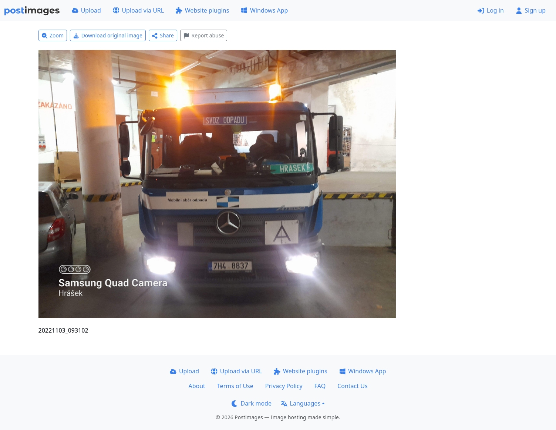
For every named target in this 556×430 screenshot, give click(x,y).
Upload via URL (138, 10)
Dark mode (252, 403)
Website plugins (202, 10)
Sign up (531, 10)
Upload (86, 10)
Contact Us (352, 386)
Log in (491, 10)
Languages (300, 403)
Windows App (264, 10)
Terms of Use (235, 386)
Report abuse (203, 35)
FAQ (320, 386)
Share (163, 35)
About (196, 386)
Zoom (53, 35)
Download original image (107, 35)
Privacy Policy (284, 386)
